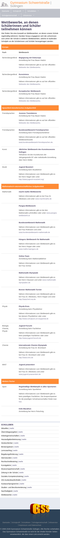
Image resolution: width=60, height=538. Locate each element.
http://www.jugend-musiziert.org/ (31, 179)
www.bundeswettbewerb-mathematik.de (34, 232)
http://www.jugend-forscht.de (30, 338)
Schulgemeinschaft (9, 15)
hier (20, 402)
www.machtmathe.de (43, 199)
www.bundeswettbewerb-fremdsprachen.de (36, 142)
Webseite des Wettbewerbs (29, 67)
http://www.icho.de (26, 358)
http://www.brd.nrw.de (27, 299)
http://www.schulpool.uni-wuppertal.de (33, 319)
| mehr (11, 428)
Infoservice (27, 15)
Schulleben (31, 11)
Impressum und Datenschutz (30, 525)
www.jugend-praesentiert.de (30, 374)
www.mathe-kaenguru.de (28, 249)
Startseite (5, 11)
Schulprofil (17, 11)
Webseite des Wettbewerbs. (30, 101)
